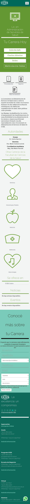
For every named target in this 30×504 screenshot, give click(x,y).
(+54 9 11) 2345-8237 (14, 438)
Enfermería (12, 239)
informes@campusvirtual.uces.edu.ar (12, 487)
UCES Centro (9, 283)
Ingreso (21, 80)
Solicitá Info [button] (15, 50)
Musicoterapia (12, 262)
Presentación (8, 80)
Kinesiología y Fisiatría (12, 195)
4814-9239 (9, 454)
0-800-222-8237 (6, 483)
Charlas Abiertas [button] (15, 55)
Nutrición (12, 217)
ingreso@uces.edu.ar (7, 434)
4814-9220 (9, 499)
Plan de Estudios (14, 91)
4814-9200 (16, 499)
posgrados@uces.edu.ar (9, 456)
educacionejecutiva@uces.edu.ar (11, 466)
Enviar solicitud (6, 389)
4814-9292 (9, 432)
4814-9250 (9, 485)
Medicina (12, 172)
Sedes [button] (15, 60)
